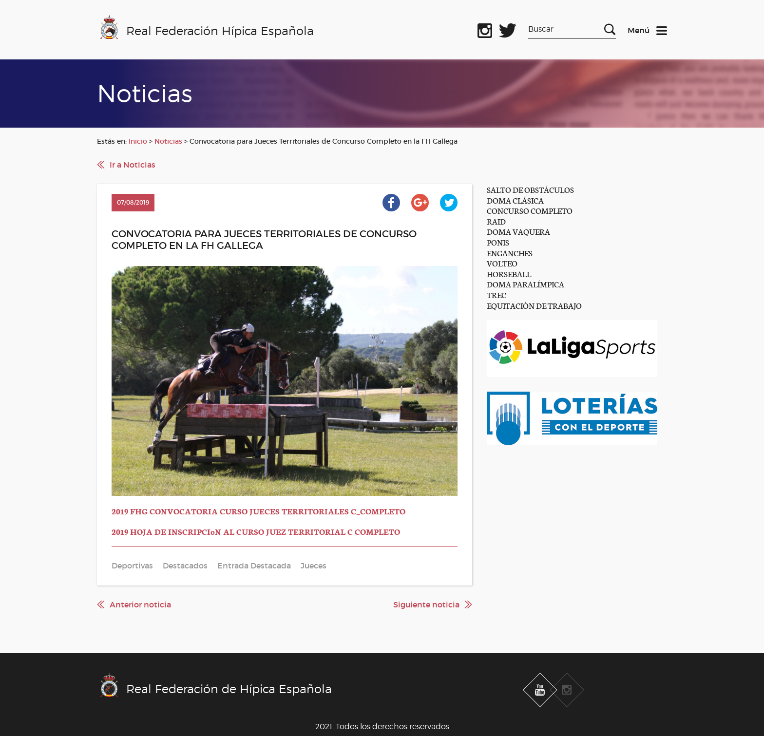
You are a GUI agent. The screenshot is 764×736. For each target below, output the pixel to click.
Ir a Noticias (132, 165)
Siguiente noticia (426, 604)
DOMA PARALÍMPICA (525, 283)
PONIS (498, 241)
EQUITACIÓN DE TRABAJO (534, 305)
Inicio (138, 141)
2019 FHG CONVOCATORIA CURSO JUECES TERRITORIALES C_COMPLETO (258, 510)
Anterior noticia (140, 604)
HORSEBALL (509, 273)
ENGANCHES (510, 252)
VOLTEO (502, 262)
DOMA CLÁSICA (515, 200)
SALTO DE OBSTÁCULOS (530, 189)
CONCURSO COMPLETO (530, 210)
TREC (496, 294)
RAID (496, 220)
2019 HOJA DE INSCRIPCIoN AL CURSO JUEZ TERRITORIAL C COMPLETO (256, 531)
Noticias (168, 141)
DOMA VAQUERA (518, 231)
